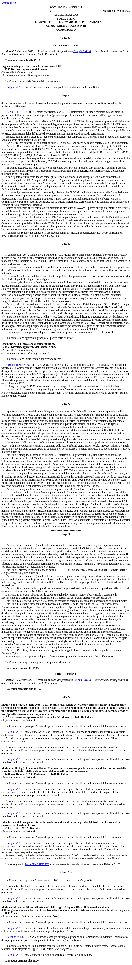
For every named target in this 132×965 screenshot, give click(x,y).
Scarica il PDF (9, 2)
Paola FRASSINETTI (37, 864)
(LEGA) (30, 936)
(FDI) (32, 111)
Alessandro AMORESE (18, 364)
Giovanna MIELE (15, 936)
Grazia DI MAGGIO (17, 111)
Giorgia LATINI (82, 51)
